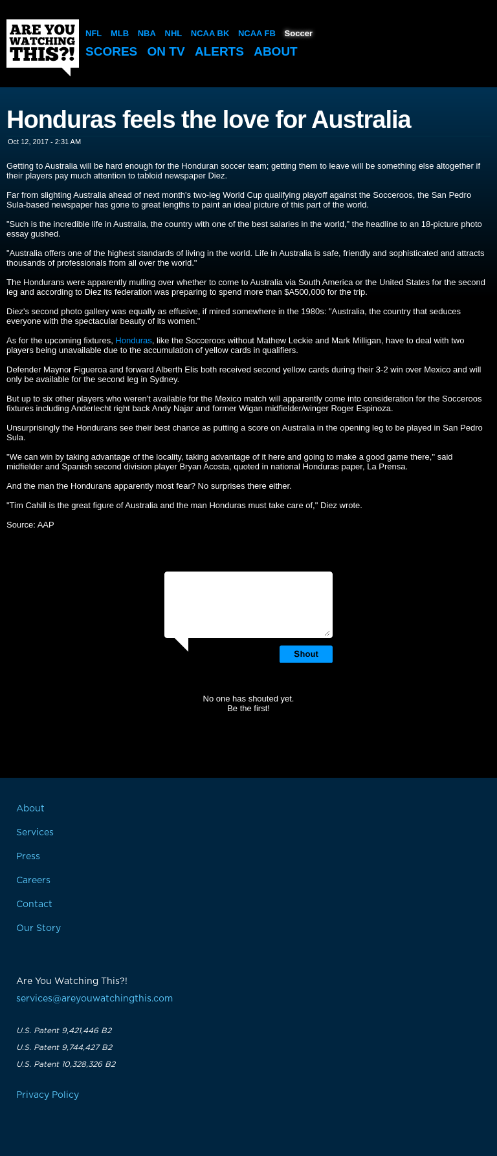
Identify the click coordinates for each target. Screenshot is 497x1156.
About (276, 51)
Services (35, 832)
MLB (120, 33)
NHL (173, 33)
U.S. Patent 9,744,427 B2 (64, 1047)
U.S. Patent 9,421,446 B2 (63, 1030)
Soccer (299, 33)
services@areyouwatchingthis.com (94, 998)
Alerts (219, 51)
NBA (147, 33)
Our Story (38, 928)
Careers (33, 880)
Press (28, 856)
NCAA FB (257, 33)
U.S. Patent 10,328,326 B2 (65, 1064)
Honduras (133, 340)
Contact (34, 904)
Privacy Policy (47, 1095)
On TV (166, 51)
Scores (111, 51)
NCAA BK (210, 33)
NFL (93, 33)
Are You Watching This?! (42, 47)
